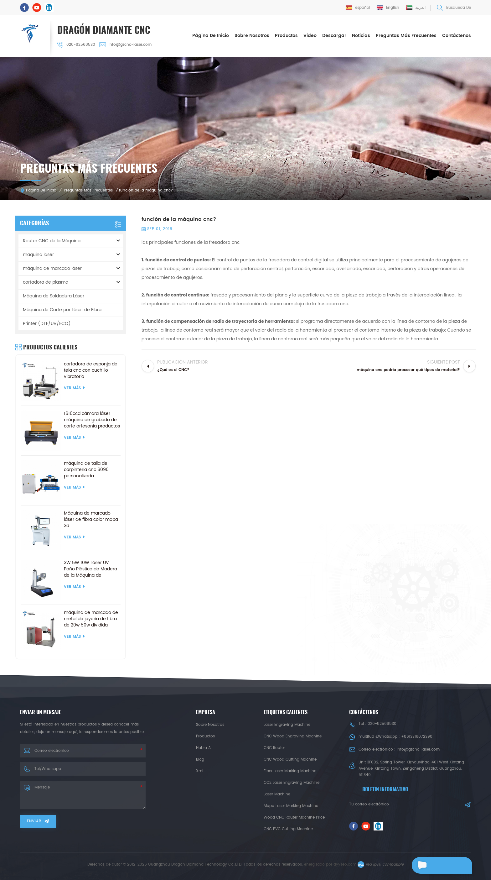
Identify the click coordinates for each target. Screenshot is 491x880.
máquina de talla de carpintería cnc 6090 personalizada (86, 468)
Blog (200, 759)
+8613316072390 (416, 736)
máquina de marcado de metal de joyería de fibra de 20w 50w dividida (91, 618)
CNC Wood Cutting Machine (290, 759)
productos (205, 735)
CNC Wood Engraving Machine (293, 735)
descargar (334, 35)
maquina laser (38, 253)
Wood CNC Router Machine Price (294, 817)
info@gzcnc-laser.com (126, 44)
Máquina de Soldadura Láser (53, 295)
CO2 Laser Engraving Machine (291, 782)
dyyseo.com (344, 864)
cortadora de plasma (45, 281)
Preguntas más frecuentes (406, 35)
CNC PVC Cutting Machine (288, 828)
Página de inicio (210, 35)
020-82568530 (77, 44)
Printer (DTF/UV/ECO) (47, 322)
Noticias (361, 35)
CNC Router (274, 747)
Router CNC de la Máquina (51, 240)
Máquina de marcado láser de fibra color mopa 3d (91, 518)
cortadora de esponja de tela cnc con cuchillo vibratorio (90, 369)
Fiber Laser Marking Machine (290, 770)
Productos (286, 35)
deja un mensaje (438, 865)
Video (310, 35)
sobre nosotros (252, 35)
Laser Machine (277, 793)
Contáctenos (456, 35)
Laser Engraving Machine (287, 724)
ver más (74, 387)
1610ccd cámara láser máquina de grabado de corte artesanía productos (92, 419)
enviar (38, 820)
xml (199, 770)
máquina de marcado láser (52, 267)
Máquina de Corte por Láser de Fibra (62, 308)
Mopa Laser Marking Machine (291, 805)
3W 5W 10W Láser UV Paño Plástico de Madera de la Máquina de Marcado (90, 568)
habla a (203, 747)
